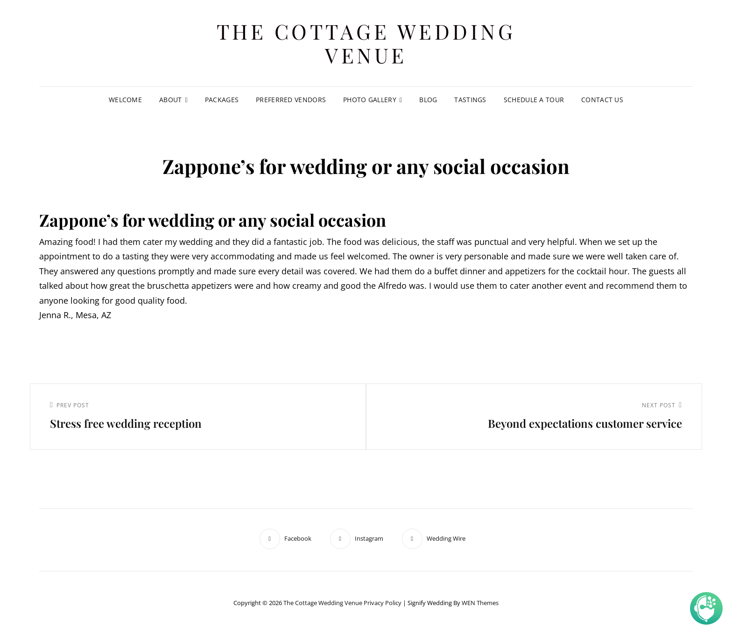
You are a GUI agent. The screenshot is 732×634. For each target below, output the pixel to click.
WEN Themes (480, 603)
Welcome (125, 99)
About (170, 99)
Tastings (470, 99)
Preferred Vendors (291, 99)
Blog (428, 99)
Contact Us (602, 99)
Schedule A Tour (534, 99)
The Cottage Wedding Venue (366, 43)
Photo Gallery (369, 99)
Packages (222, 99)
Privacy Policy (382, 603)
